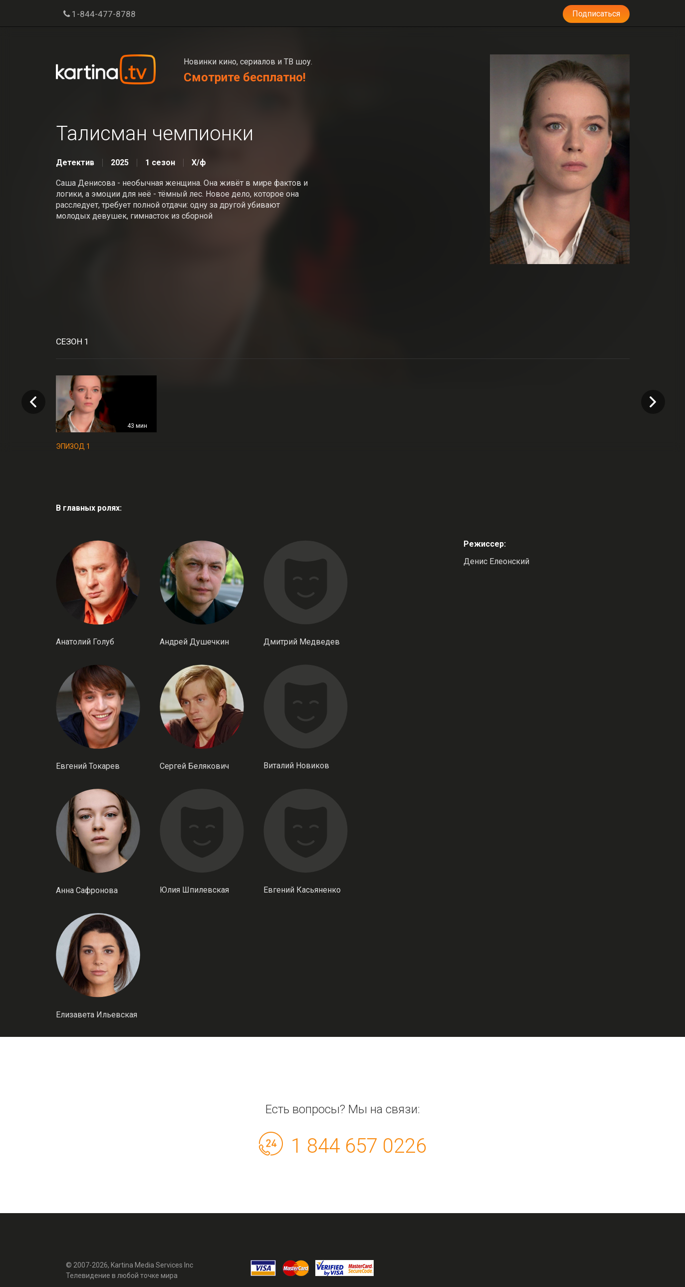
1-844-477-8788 (99, 14)
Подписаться (596, 13)
